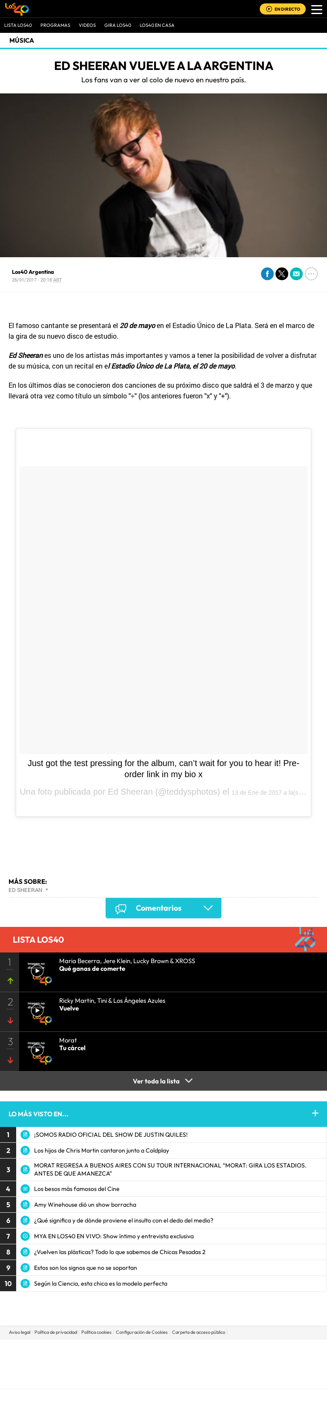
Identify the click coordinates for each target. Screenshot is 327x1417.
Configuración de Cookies (142, 1332)
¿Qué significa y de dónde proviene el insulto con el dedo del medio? (123, 1220)
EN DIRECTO (287, 9)
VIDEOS (87, 25)
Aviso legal (19, 1332)
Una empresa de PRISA (163, 1358)
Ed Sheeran (25, 890)
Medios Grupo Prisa (163, 1378)
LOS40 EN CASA (157, 25)
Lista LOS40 (18, 25)
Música (21, 40)
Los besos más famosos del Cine (77, 1189)
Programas (55, 25)
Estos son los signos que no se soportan (85, 1268)
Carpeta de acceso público (198, 1332)
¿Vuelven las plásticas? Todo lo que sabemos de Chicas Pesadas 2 (120, 1252)
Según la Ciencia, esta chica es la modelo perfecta (100, 1283)
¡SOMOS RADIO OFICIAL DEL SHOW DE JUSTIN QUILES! (111, 1134)
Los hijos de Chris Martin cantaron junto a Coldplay (101, 1150)
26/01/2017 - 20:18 (37, 279)
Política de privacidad (55, 1332)
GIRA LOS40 (117, 25)
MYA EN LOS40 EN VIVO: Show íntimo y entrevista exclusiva (114, 1236)
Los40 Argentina (33, 271)
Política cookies (96, 1332)
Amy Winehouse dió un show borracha (85, 1204)
